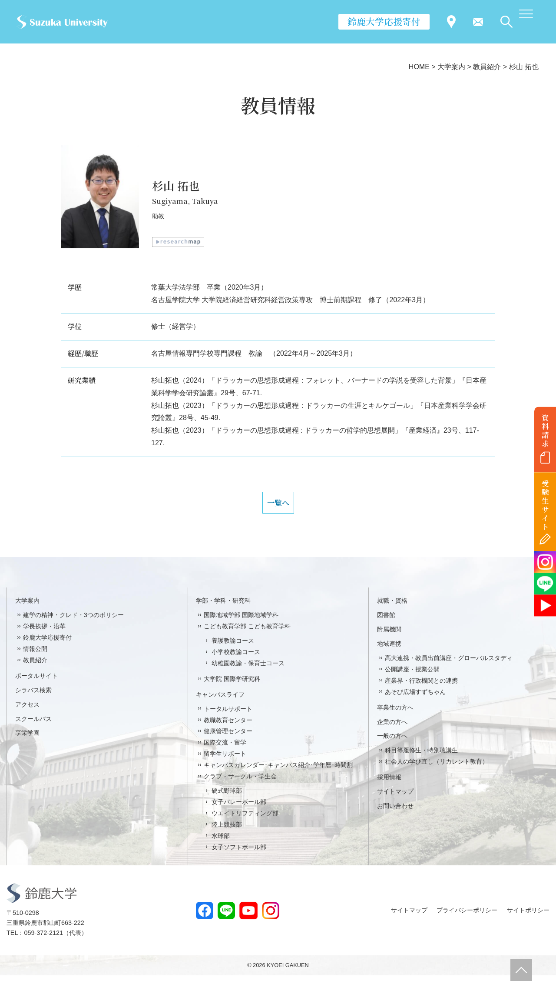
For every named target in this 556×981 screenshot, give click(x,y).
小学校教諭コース (236, 657)
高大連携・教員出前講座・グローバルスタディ (449, 663)
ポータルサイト (36, 681)
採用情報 (389, 782)
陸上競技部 (227, 830)
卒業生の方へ (395, 713)
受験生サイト (545, 505)
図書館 (386, 620)
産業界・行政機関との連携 (421, 686)
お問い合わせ (395, 811)
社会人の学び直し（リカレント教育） (436, 767)
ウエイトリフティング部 (245, 818)
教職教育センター (228, 725)
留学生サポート (225, 759)
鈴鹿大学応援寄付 (384, 21)
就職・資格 (392, 606)
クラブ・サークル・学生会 (240, 781)
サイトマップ (395, 797)
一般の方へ (392, 741)
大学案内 (27, 606)
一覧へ (278, 505)
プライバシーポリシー (467, 915)
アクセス (27, 710)
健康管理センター (228, 737)
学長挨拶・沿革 (44, 631)
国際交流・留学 (225, 748)
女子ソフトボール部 (239, 852)
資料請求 (545, 430)
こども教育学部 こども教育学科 (247, 631)
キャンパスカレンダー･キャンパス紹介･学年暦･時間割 (278, 770)
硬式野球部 (227, 796)
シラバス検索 (33, 695)
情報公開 (35, 654)
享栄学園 (27, 738)
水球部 (221, 841)
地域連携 (389, 649)
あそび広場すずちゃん (415, 697)
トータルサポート (228, 714)
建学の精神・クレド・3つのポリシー (73, 620)
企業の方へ (392, 727)
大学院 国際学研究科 (232, 684)
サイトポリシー (528, 915)
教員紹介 (35, 665)
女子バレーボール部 (239, 807)
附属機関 (389, 634)
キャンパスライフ (220, 700)
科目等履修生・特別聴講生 (421, 756)
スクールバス (33, 724)
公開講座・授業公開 (412, 674)
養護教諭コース (233, 646)
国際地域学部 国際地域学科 (241, 620)
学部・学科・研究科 (223, 606)
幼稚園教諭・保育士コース (248, 668)
